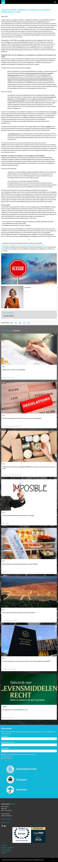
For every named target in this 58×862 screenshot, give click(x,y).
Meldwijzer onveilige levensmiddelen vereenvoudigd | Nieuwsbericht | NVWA (24, 245)
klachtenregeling (5, 849)
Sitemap (3, 853)
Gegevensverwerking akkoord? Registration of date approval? (18, 754)
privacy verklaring (6, 851)
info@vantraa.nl (5, 822)
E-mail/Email (5, 748)
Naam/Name (5, 736)
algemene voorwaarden (7, 847)
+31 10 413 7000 (7, 819)
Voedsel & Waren (9, 316)
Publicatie (4, 706)
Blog (3, 366)
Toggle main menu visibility (55, 2)
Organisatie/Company (8, 742)
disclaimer (4, 845)
